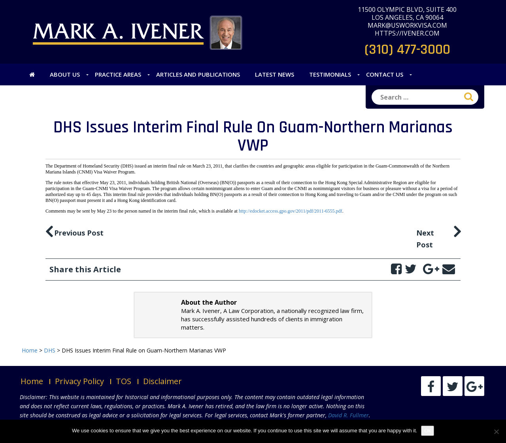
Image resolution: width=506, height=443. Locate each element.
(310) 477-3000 (407, 49)
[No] (496, 431)
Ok (427, 431)
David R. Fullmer (348, 415)
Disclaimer (162, 381)
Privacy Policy (79, 381)
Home (32, 381)
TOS (123, 381)
